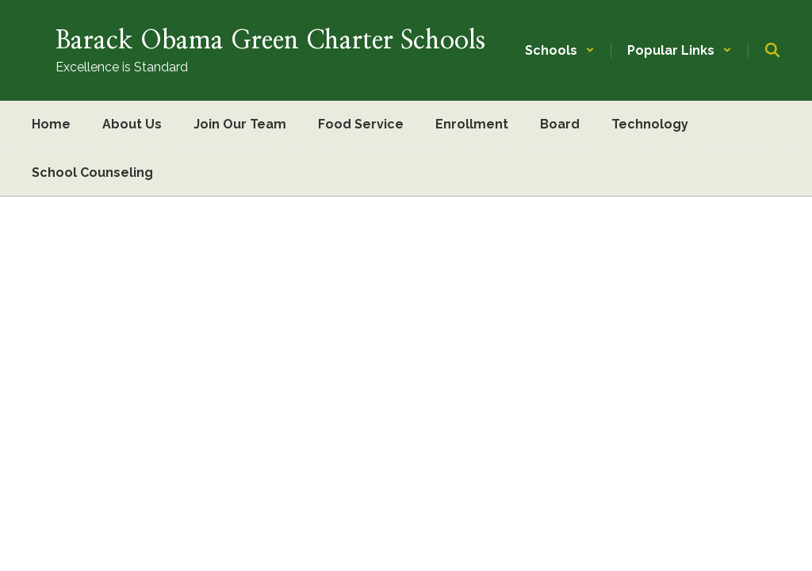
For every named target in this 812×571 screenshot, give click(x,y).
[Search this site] (772, 50)
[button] (560, 50)
